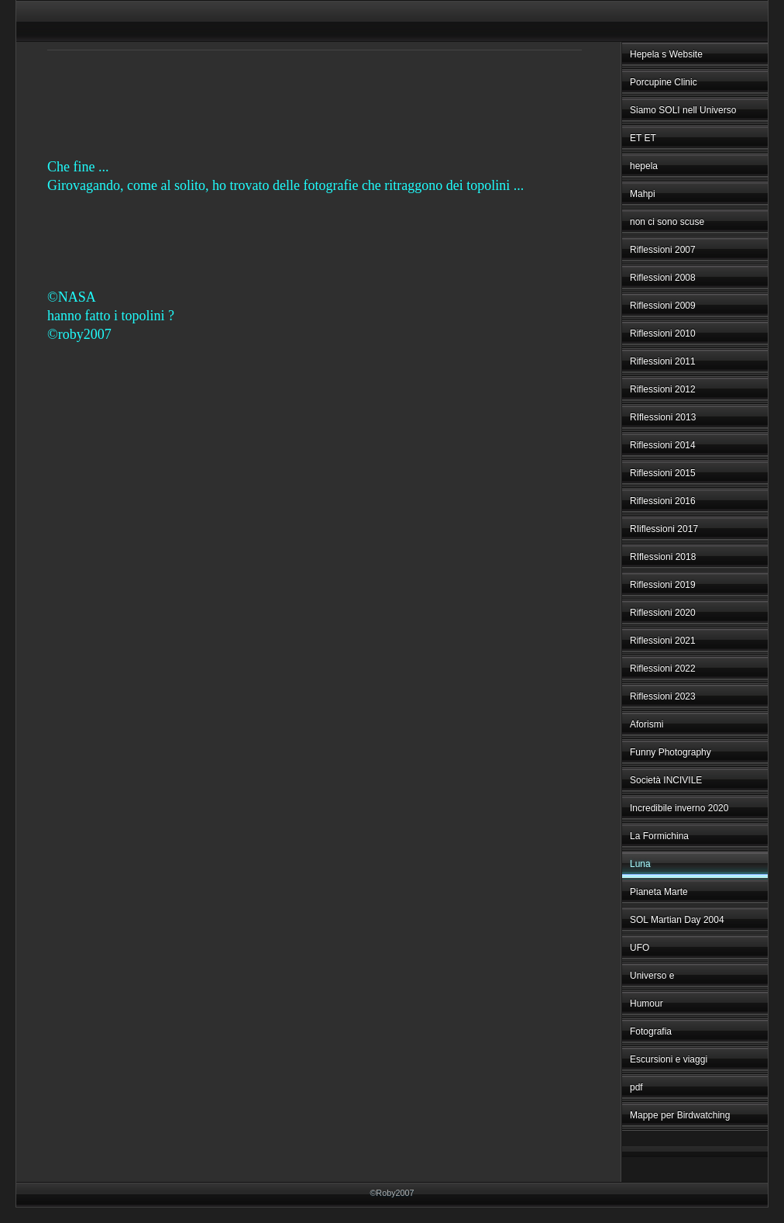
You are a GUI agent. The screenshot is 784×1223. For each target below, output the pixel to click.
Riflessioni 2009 (663, 305)
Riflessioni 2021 (663, 640)
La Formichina (659, 836)
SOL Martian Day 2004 (677, 919)
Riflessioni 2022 (663, 668)
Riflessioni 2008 (663, 277)
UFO (639, 947)
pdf (636, 1087)
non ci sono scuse (667, 221)
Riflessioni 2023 (663, 696)
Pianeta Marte (659, 891)
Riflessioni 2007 (663, 249)
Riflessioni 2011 (663, 361)
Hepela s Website (666, 54)
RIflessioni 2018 (663, 556)
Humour (646, 1003)
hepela (644, 166)
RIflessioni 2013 (663, 417)
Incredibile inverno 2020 (679, 808)
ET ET (643, 138)
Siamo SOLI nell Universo (683, 110)
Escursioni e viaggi (668, 1059)
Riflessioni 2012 (663, 389)
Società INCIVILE (666, 780)
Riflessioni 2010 (663, 333)
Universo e (652, 975)
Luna (640, 864)
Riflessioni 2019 (663, 584)
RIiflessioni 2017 (664, 528)
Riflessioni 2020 (663, 612)
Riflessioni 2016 (663, 501)
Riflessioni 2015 (663, 473)
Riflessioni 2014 (663, 445)
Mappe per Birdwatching (680, 1115)
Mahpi (642, 193)
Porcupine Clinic (663, 82)
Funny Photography (670, 752)
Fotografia (651, 1031)
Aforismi (646, 724)
